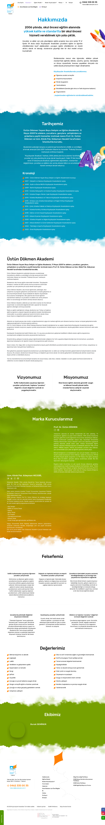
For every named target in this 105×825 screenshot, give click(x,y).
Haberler (45, 786)
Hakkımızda (45, 777)
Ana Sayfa (20, 2)
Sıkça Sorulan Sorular (65, 806)
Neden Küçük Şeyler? (51, 2)
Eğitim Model (46, 779)
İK (66, 2)
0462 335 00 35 (88, 2)
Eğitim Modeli (38, 2)
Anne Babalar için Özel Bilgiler (28, 7)
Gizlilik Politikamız (53, 806)
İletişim (71, 2)
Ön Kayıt (43, 7)
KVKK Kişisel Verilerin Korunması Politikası (83, 780)
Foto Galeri (45, 784)
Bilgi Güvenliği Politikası (80, 777)
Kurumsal (28, 2)
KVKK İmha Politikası (79, 783)
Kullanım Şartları (41, 806)
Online (44, 793)
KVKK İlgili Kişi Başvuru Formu (82, 785)
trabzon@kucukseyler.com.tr (90, 4)
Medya (61, 2)
